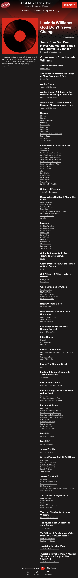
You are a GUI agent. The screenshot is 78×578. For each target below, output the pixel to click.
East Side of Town (46, 207)
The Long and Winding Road (50, 398)
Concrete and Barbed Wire (49, 164)
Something (44, 396)
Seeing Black (45, 136)
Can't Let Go (44, 148)
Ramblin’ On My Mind (48, 436)
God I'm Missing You (47, 332)
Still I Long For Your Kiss (48, 184)
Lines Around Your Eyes (48, 482)
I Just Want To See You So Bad (50, 411)
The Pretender (45, 378)
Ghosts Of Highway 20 (48, 505)
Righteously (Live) (46, 357)
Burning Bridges (46, 202)
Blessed (43, 116)
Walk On (43, 218)
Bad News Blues (46, 290)
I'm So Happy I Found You (49, 518)
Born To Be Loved (46, 120)
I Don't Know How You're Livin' (51, 134)
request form (7, 66)
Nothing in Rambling (47, 422)
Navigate (24, 11)
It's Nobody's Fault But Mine (50, 52)
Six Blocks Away (46, 486)
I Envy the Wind (45, 230)
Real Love (43, 344)
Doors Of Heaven (46, 501)
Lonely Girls (44, 233)
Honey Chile (44, 280)
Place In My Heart (46, 507)
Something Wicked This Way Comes (53, 211)
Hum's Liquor (45, 460)
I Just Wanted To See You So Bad (51, 415)
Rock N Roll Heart (46, 469)
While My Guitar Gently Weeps (51, 400)
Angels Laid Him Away (48, 87)
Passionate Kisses (46, 424)
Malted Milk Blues (46, 444)
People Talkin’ (45, 69)
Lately (42, 259)
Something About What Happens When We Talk (57, 488)
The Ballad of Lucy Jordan (49, 562)
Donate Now (69, 5)
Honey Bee (44, 340)
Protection (44, 209)
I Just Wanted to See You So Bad (51, 417)
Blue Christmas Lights (48, 317)
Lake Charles (45, 173)
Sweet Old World (46, 490)
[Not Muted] (23, 568)
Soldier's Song (45, 140)
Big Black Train (45, 292)
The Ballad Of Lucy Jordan (49, 549)
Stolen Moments (46, 471)
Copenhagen (44, 127)
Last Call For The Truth (48, 462)
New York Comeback (47, 465)
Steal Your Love (45, 244)
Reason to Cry (45, 239)
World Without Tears (47, 359)
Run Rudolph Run (46, 322)
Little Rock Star (45, 342)
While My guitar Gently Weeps (51, 385)
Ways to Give (38, 11)
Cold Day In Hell (46, 205)
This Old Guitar (45, 528)
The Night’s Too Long (47, 428)
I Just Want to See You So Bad (50, 413)
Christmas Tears (45, 319)
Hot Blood (44, 479)
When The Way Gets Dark (49, 297)
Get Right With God (47, 226)
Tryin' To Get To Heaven (48, 192)
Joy (41, 171)
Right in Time (45, 182)
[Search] (58, 10)
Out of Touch (44, 237)
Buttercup (43, 123)
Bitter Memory (45, 498)
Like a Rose (44, 419)
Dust (42, 503)
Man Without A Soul (47, 294)
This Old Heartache (47, 216)
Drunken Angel (45, 166)
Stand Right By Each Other (49, 214)
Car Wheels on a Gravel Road (50, 153)
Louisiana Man (45, 307)
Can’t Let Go (44, 151)
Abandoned (44, 408)
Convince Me (45, 125)
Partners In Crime (46, 452)
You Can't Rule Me (47, 299)
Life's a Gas (44, 79)
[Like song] (69, 37)
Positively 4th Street (47, 539)
